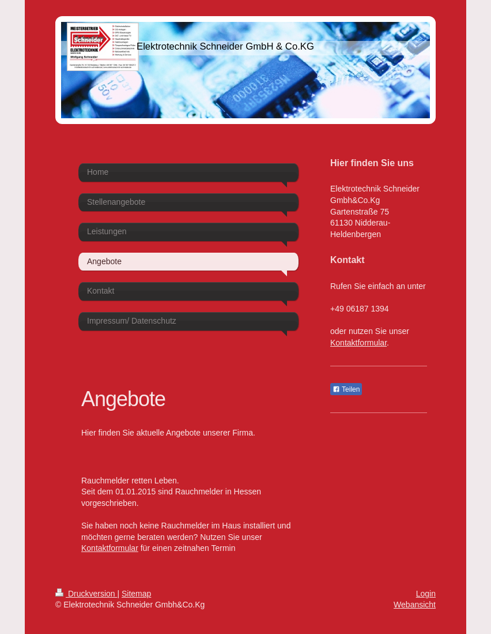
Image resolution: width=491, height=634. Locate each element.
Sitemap (136, 593)
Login (426, 593)
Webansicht (415, 604)
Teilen (346, 389)
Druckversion (86, 593)
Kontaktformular (109, 548)
